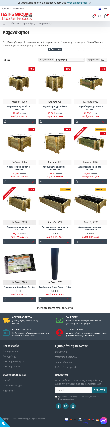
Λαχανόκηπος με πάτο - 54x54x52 (55, 168)
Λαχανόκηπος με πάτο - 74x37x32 (19, 228)
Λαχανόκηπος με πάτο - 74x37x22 (90, 168)
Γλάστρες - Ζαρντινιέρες (22, 23)
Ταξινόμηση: (46, 59)
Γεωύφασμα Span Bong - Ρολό (55, 287)
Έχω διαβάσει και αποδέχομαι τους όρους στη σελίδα (77, 398)
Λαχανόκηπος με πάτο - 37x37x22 (19, 108)
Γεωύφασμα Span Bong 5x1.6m (19, 287)
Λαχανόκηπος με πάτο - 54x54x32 (19, 168)
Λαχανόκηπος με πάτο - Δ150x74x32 (90, 228)
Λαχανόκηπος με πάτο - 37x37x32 (55, 108)
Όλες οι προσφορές (77, 2)
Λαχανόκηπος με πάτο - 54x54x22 (90, 108)
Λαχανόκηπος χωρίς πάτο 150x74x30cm (55, 228)
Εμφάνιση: (93, 59)
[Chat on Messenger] (103, 420)
